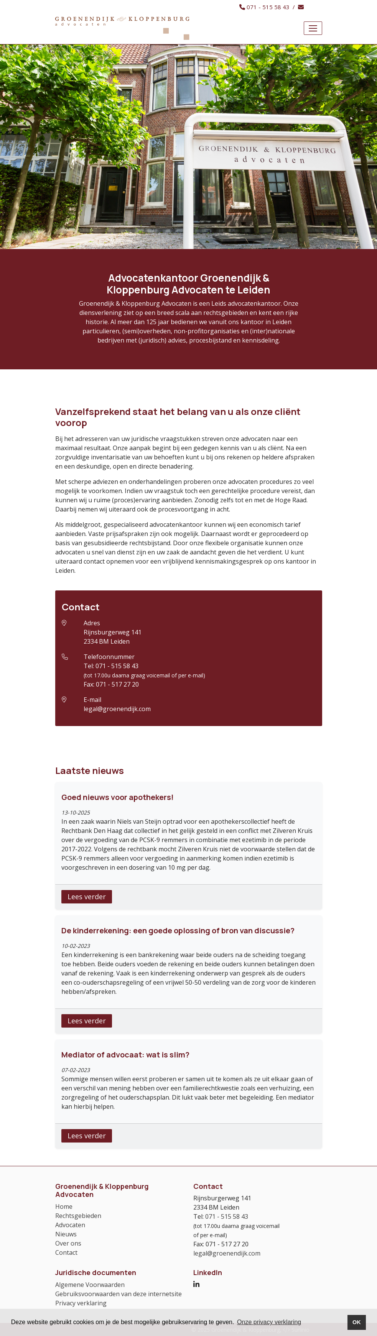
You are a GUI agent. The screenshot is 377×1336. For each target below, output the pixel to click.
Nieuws (66, 1234)
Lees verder (86, 896)
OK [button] (356, 1322)
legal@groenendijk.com (117, 709)
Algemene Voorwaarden (90, 1284)
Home (63, 1206)
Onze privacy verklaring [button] (269, 1322)
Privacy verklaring (81, 1303)
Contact (66, 1252)
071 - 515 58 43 (116, 666)
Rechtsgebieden (78, 1215)
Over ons (68, 1243)
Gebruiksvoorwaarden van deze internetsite (118, 1294)
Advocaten (70, 1225)
